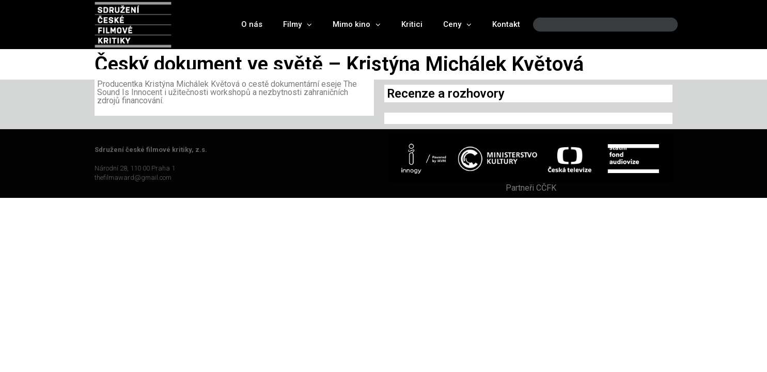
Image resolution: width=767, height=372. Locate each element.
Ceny (457, 25)
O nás (251, 24)
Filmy (297, 25)
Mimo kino (357, 25)
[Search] (661, 25)
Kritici (411, 24)
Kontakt (506, 24)
